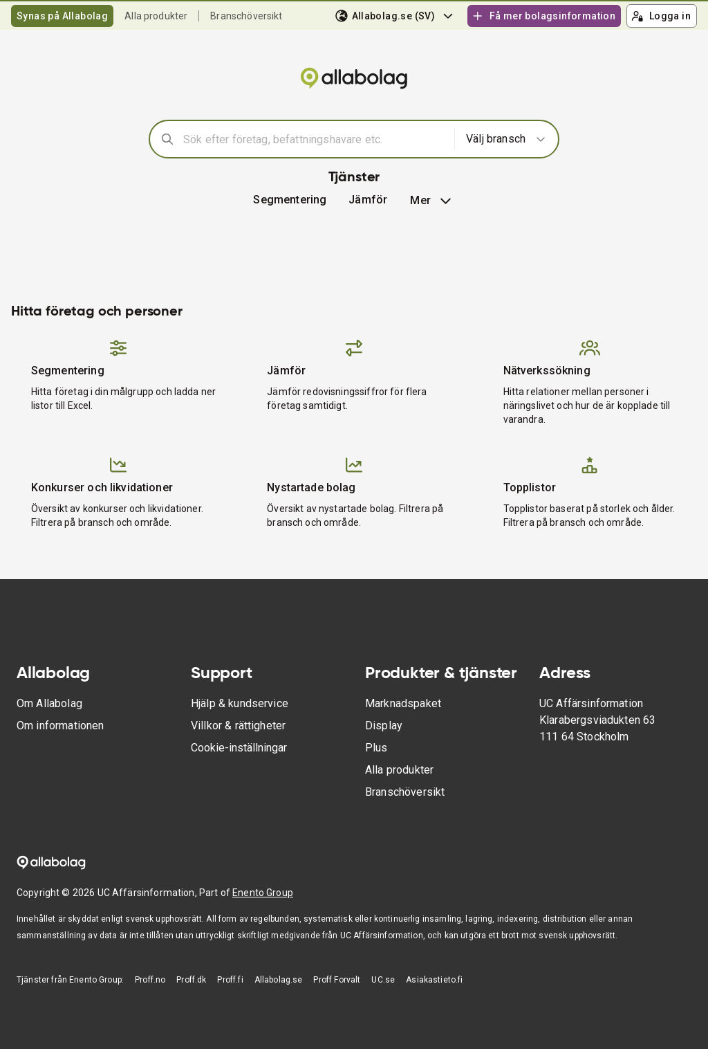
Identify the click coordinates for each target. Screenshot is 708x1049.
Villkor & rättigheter (238, 725)
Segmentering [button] (289, 199)
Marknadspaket (403, 703)
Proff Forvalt (336, 980)
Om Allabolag (49, 703)
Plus (376, 747)
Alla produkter (155, 15)
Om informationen (60, 725)
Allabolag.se (278, 980)
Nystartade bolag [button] (311, 487)
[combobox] (314, 139)
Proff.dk (191, 980)
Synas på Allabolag (62, 15)
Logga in (661, 15)
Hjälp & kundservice (239, 703)
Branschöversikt (246, 15)
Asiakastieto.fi (434, 980)
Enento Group (262, 892)
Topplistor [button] (530, 487)
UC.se (383, 980)
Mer (432, 201)
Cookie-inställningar (239, 747)
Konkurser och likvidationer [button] (102, 487)
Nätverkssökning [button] (546, 370)
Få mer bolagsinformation (543, 15)
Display (383, 725)
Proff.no (150, 980)
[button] (367, 200)
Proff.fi (230, 980)
